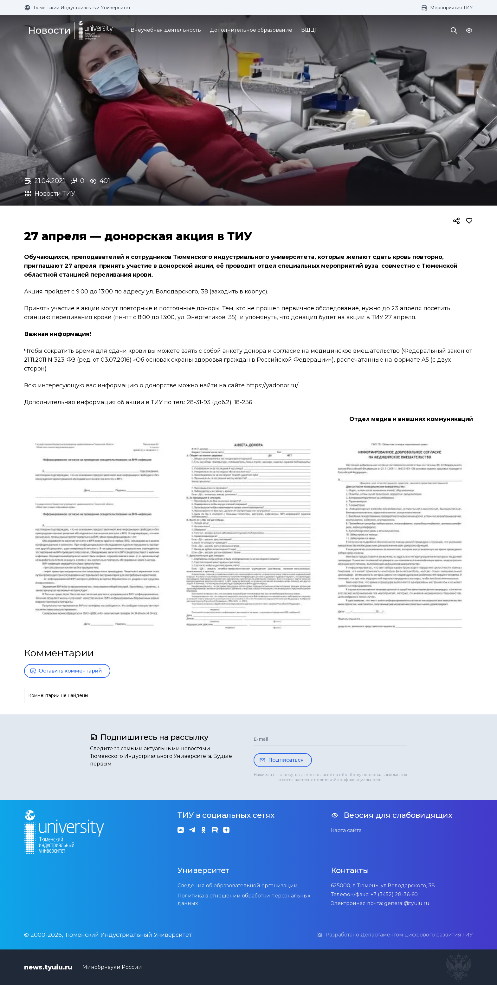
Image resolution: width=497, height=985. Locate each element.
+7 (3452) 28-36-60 (394, 894)
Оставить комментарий (66, 671)
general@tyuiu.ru (406, 903)
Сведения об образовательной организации (238, 886)
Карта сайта (346, 830)
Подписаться (281, 760)
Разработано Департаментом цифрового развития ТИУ (395, 935)
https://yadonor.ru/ (272, 385)
